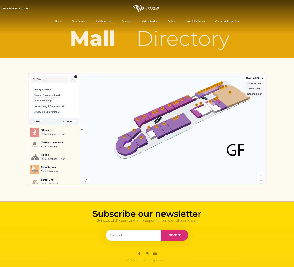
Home (58, 21)
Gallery (171, 21)
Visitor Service (149, 21)
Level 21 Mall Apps (195, 21)
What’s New (79, 21)
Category (126, 21)
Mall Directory (103, 21)
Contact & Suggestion (227, 21)
